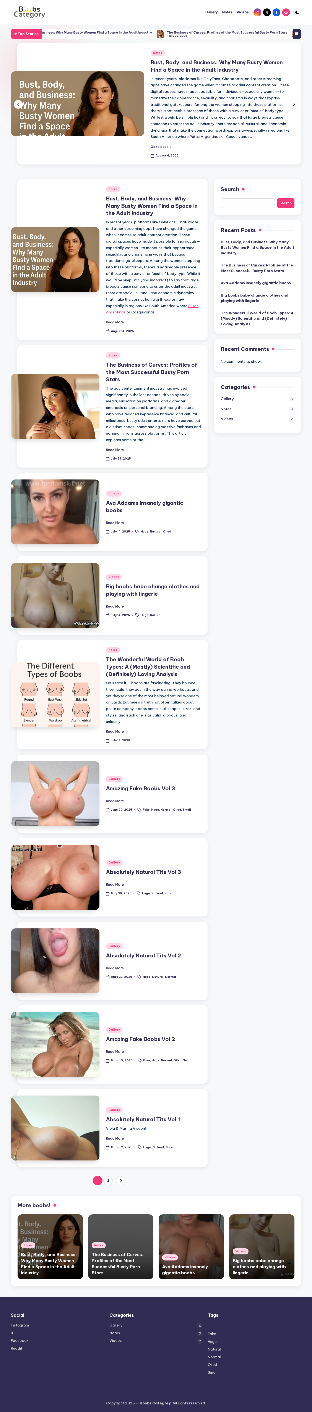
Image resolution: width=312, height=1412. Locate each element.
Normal (166, 809)
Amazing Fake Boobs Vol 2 (140, 1039)
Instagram (20, 1325)
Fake (146, 809)
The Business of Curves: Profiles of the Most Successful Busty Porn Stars (250, 32)
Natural (155, 531)
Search (230, 189)
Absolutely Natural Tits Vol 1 (143, 1119)
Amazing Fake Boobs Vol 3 (140, 788)
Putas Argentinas (205, 136)
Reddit (16, 1348)
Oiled (167, 531)
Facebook (20, 1340)
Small (187, 809)
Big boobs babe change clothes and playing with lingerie (254, 298)
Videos (114, 493)
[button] (161, 147)
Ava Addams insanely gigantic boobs (256, 283)
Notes (157, 53)
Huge (144, 531)
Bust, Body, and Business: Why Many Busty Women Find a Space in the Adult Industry (105, 32)
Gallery (114, 779)
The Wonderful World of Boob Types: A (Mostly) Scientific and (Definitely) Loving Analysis (148, 666)
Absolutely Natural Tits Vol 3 (143, 872)
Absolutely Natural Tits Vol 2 (143, 955)
